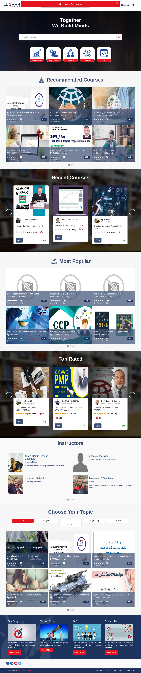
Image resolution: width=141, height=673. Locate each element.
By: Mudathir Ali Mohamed (103, 153)
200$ (86, 602)
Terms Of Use (111, 670)
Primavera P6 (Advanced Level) (107, 294)
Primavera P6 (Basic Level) (62, 294)
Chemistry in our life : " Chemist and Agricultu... (22, 557)
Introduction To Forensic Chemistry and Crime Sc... (26, 333)
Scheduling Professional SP (105, 150)
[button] (132, 212)
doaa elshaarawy (98, 456)
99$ (129, 301)
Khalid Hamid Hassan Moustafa (36, 457)
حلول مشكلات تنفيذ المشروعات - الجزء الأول (111, 556)
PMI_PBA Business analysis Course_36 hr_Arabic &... (67, 151)
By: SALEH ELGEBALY (70, 401)
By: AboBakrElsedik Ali (58, 598)
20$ (43, 119)
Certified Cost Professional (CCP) (64, 332)
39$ (86, 119)
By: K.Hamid (105, 220)
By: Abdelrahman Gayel (102, 559)
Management (46, 521)
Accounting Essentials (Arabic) (106, 112)
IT (70, 521)
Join (19, 240)
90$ (86, 157)
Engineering (94, 521)
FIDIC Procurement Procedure (63, 112)
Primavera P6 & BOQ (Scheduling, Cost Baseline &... (24, 596)
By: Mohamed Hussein (30, 220)
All (23, 521)
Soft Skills (118, 521)
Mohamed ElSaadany (101, 478)
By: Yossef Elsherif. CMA (102, 115)
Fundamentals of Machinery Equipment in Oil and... (69, 596)
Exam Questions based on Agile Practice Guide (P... (110, 333)
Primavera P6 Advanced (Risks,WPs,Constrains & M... (19, 151)
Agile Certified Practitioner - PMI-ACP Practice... (23, 113)
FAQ (120, 670)
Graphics (70, 525)
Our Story (99, 670)
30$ (129, 157)
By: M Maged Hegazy (58, 115)
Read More (14, 652)
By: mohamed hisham (70, 220)
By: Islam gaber (13, 335)
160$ (43, 301)
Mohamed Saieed (34, 478)
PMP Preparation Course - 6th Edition (23, 294)
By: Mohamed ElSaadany (16, 297)
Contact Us (130, 670)
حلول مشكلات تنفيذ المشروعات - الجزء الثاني (111, 595)
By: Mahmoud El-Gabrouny (111, 401)
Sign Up (125, 5)
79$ (86, 301)
